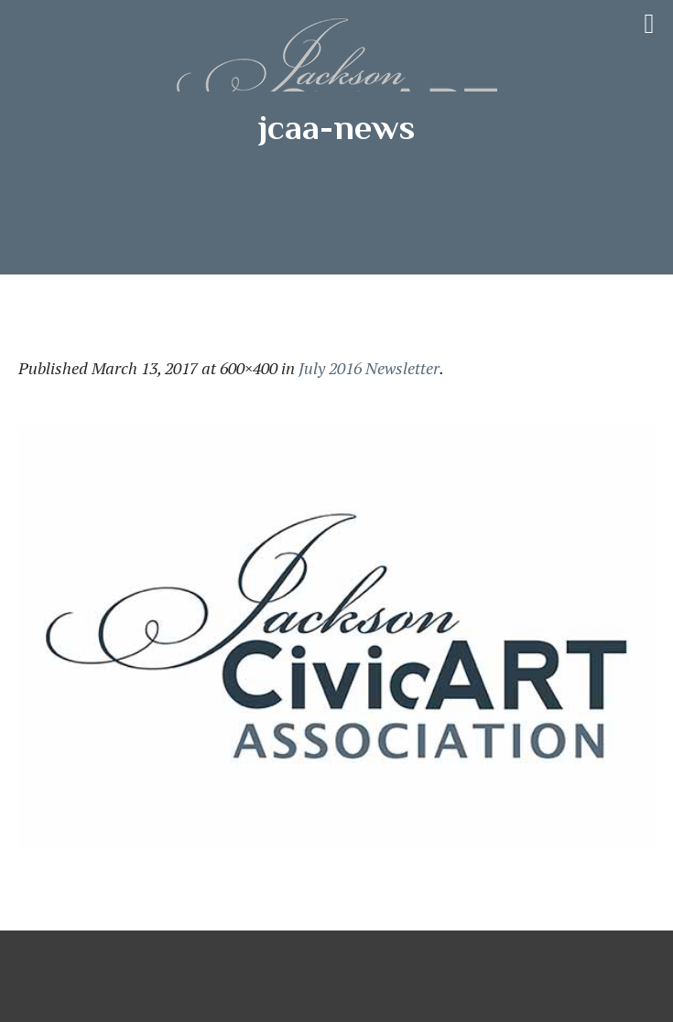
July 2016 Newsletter (369, 368)
